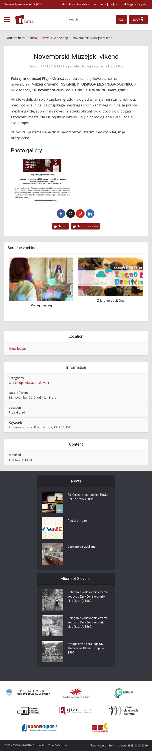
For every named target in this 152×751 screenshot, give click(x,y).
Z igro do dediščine (111, 301)
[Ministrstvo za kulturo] (28, 693)
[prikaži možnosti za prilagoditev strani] (75, 4)
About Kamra (98, 745)
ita (110, 4)
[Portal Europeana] (124, 693)
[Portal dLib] (28, 710)
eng (103, 4)
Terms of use (117, 745)
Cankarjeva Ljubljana (82, 546)
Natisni (60, 226)
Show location (18, 349)
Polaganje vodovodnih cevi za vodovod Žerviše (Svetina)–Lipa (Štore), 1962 (88, 596)
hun (117, 4)
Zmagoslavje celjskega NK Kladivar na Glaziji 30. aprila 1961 (86, 648)
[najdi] (121, 19)
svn (96, 4)
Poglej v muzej (41, 305)
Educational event (37, 383)
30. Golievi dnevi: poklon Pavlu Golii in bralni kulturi (88, 497)
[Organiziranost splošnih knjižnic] (76, 693)
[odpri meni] (7, 19)
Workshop (16, 383)
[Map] (138, 19)
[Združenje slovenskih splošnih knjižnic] (76, 710)
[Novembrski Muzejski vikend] (42, 180)
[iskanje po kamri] (91, 19)
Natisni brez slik (85, 226)
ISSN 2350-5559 (138, 745)
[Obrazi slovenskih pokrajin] (123, 710)
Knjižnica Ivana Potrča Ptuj (105, 66)
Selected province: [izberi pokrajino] (23, 4)
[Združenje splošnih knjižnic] (100, 728)
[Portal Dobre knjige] (40, 728)
